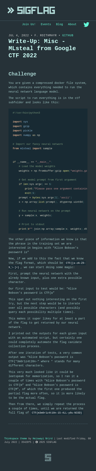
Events (46, 24)
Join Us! (29, 24)
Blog (59, 24)
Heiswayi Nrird (43, 438)
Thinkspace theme (15, 438)
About (72, 24)
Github (67, 35)
